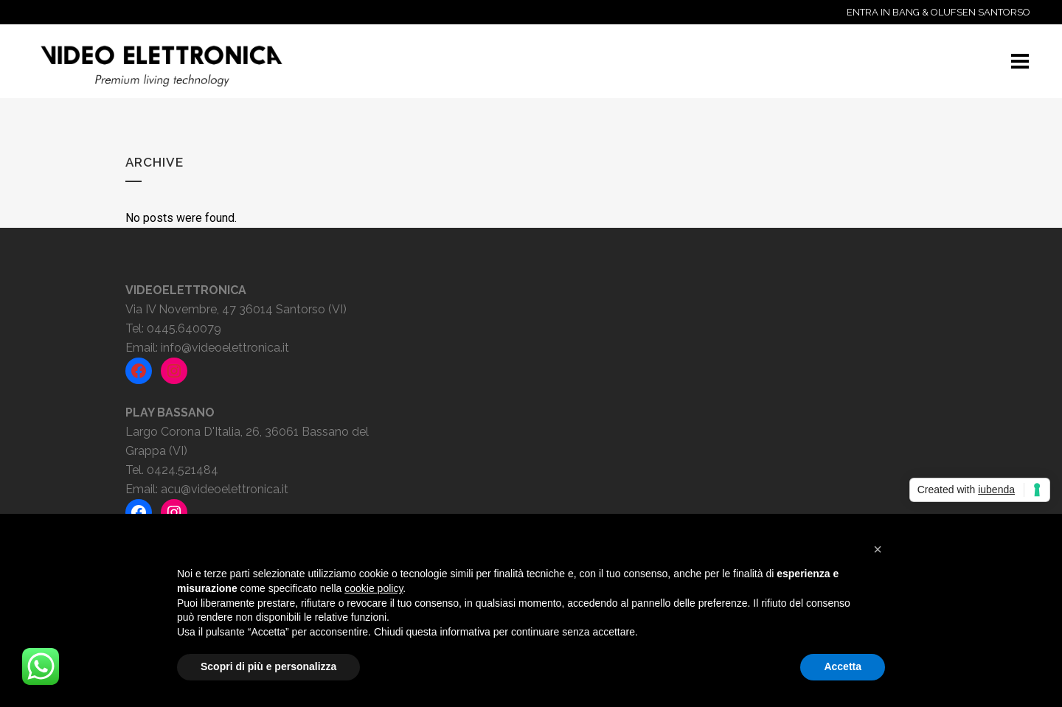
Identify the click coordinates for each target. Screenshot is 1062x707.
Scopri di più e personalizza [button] (268, 666)
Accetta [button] (842, 666)
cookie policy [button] (373, 588)
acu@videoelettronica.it (224, 489)
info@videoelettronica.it (225, 348)
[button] (877, 549)
